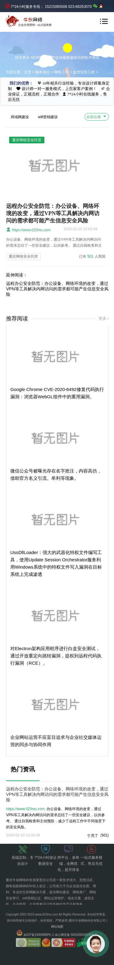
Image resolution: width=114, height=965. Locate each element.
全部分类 (96, 116)
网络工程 (61, 72)
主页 (27, 72)
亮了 (94, 835)
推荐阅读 (17, 319)
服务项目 (42, 72)
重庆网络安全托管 (23, 256)
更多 (102, 318)
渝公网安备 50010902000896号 (76, 927)
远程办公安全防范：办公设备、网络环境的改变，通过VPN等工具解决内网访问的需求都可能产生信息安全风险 (52, 213)
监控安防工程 (84, 72)
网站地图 (57, 918)
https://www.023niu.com (28, 229)
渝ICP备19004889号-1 (38, 927)
